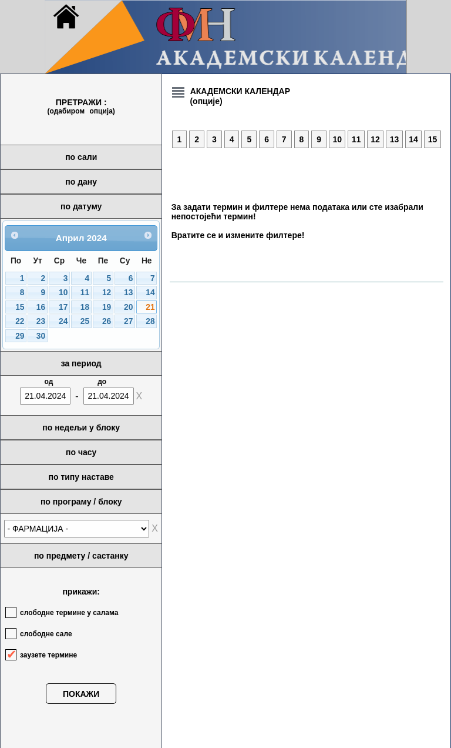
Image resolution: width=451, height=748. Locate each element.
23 (40, 321)
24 (63, 321)
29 (19, 336)
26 (106, 321)
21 (150, 307)
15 (19, 307)
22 (19, 321)
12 (106, 292)
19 (106, 307)
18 (84, 307)
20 (128, 307)
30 (40, 336)
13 (128, 292)
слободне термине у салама (69, 613)
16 (40, 307)
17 (63, 307)
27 (128, 321)
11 (84, 292)
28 (150, 321)
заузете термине (48, 655)
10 (63, 292)
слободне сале (46, 634)
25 (84, 321)
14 (150, 292)
